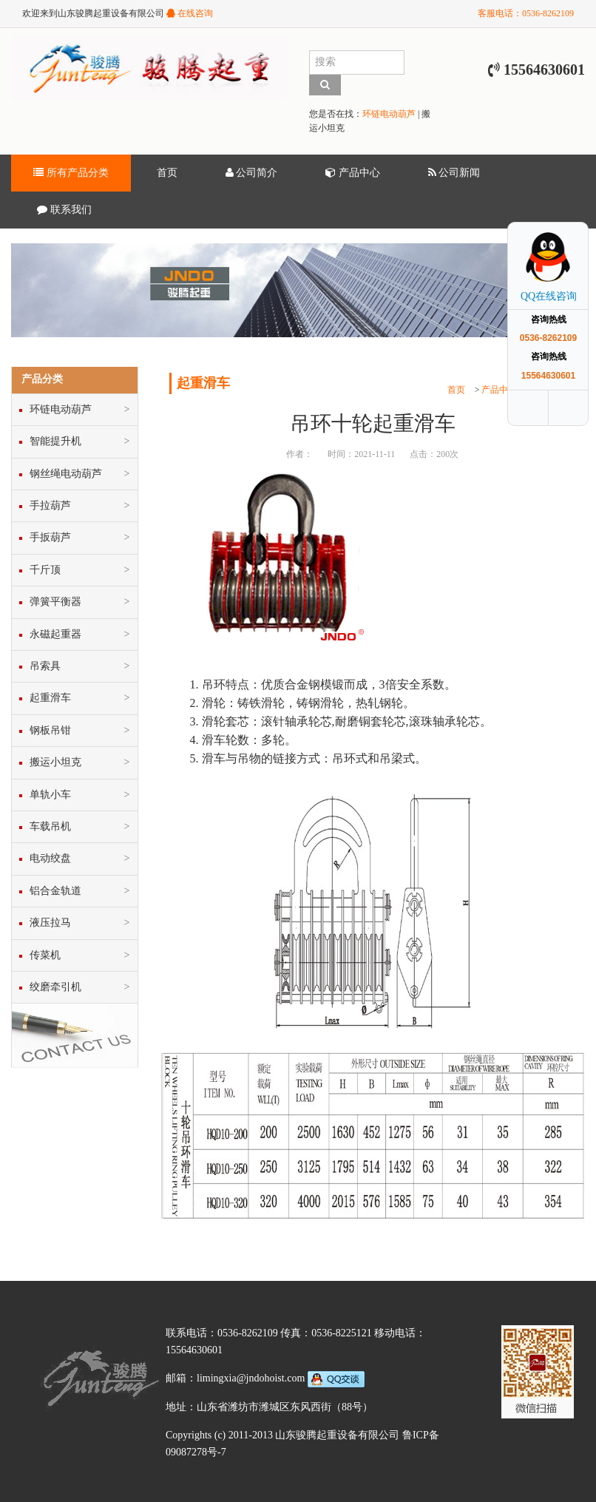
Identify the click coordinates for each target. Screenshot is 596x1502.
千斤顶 (45, 569)
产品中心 (352, 173)
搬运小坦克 (55, 762)
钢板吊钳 (50, 730)
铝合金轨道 (55, 890)
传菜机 (45, 955)
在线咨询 (189, 13)
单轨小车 (50, 794)
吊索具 (45, 665)
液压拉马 (50, 922)
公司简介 (252, 173)
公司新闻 (454, 173)
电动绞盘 (50, 858)
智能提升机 (55, 441)
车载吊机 (50, 826)
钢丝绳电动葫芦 (66, 473)
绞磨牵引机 (55, 986)
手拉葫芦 (50, 505)
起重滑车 (50, 697)
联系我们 (64, 210)
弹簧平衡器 (55, 601)
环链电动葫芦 (389, 114)
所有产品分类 (71, 173)
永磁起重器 (55, 634)
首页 (167, 172)
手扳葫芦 (50, 537)
